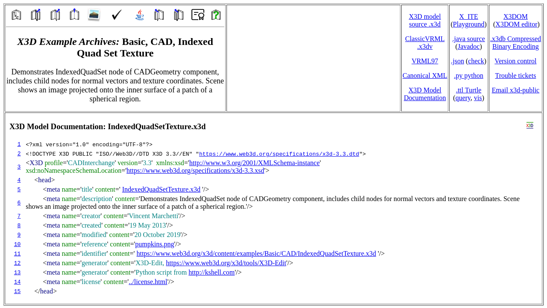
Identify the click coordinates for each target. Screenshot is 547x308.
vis (478, 97)
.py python (468, 75)
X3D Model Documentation (425, 93)
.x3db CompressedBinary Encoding (515, 42)
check (476, 61)
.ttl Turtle (469, 90)
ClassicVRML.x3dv (424, 42)
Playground (469, 24)
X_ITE (468, 16)
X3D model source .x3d (425, 20)
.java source (468, 38)
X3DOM (515, 16)
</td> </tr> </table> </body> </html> (273, 208)
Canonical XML (425, 75)
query (463, 97)
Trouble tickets (515, 75)
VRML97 (425, 61)
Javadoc (469, 46)
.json (457, 61)
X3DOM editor (516, 24)
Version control (515, 61)
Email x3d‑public (516, 90)
